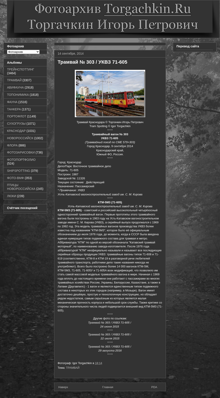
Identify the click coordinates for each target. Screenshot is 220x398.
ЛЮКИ (11, 196)
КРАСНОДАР (16, 131)
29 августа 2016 (110, 350)
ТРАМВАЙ (73, 367)
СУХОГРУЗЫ (16, 123)
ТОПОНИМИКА (18, 94)
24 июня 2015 (110, 326)
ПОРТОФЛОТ (16, 116)
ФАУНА (12, 102)
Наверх (63, 387)
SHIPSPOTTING (18, 170)
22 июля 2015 (110, 338)
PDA (154, 387)
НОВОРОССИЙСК (20, 138)
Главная (107, 387)
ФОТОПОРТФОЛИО (21, 159)
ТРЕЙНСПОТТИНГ (20, 69)
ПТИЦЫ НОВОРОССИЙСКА (21, 187)
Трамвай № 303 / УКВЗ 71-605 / (110, 322)
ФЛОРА (12, 145)
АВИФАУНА (15, 87)
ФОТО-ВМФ (15, 178)
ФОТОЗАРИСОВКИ (21, 152)
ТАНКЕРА (14, 109)
